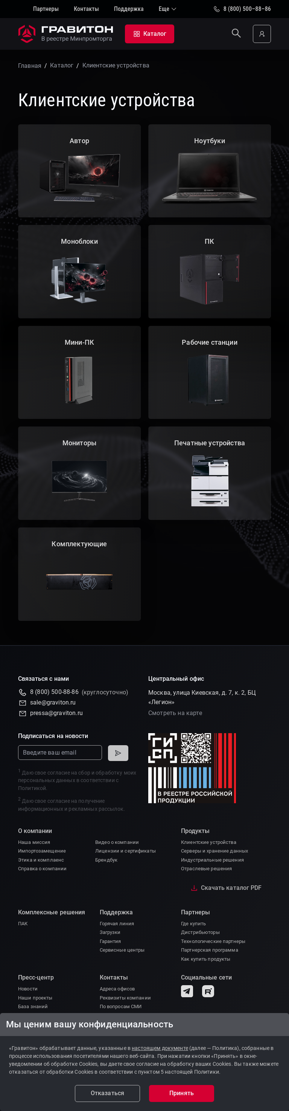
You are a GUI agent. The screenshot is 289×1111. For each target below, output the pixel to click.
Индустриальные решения (212, 860)
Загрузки (110, 932)
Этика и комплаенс (41, 860)
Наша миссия (34, 842)
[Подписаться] (118, 753)
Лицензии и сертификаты (125, 851)
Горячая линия (117, 923)
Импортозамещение (42, 851)
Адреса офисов (117, 989)
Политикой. (32, 788)
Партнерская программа (209, 950)
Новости (28, 989)
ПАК (22, 923)
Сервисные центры (122, 950)
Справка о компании (42, 868)
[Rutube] (208, 991)
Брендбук (106, 860)
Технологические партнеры (213, 941)
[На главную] (67, 34)
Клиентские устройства (208, 842)
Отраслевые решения (206, 868)
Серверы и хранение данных (214, 851)
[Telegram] (187, 991)
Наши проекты (35, 998)
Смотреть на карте (175, 713)
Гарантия (110, 941)
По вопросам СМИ (121, 1006)
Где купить (193, 923)
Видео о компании (117, 842)
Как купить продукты (205, 959)
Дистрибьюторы (200, 932)
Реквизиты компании (125, 998)
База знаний (33, 1006)
